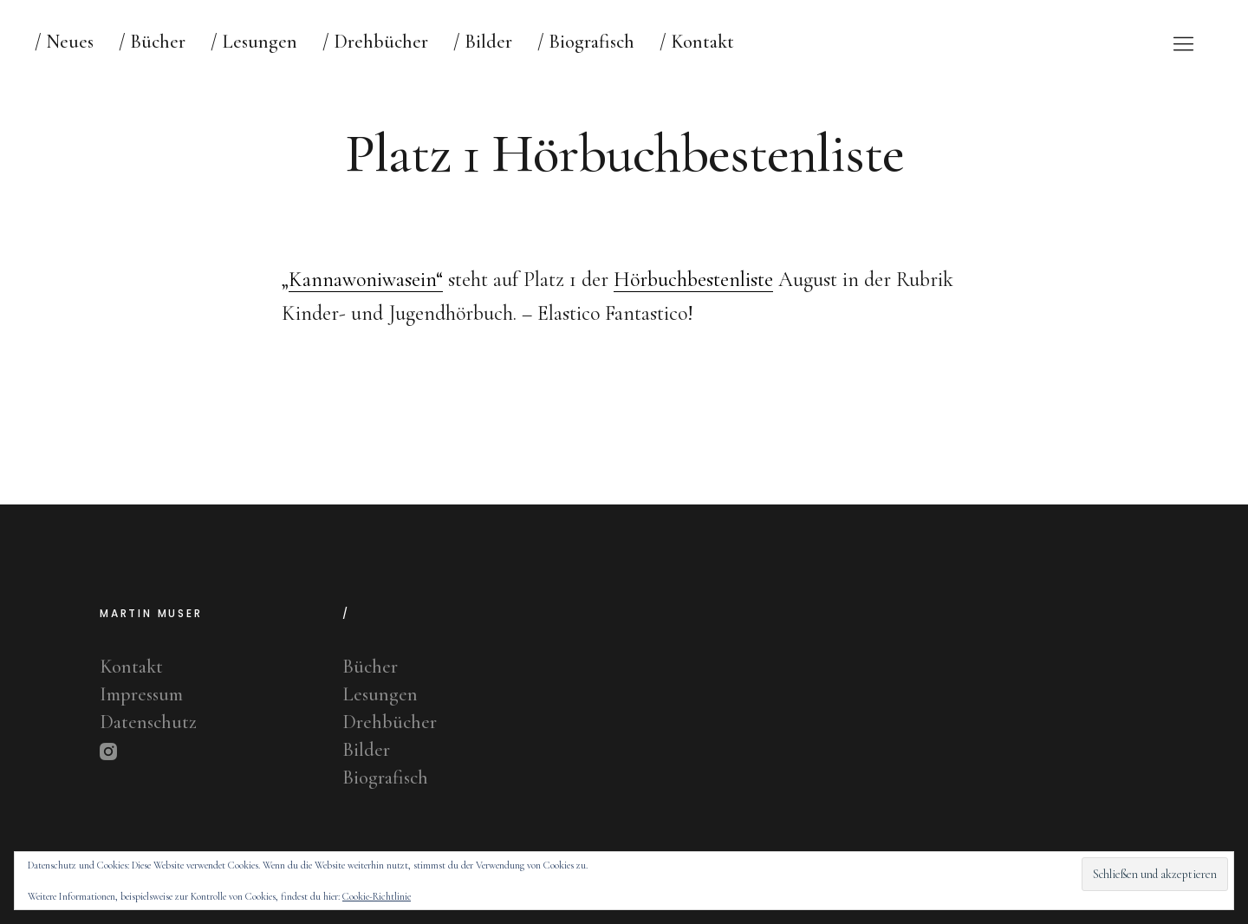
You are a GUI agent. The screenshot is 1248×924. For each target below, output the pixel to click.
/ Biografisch (585, 41)
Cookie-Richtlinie (376, 896)
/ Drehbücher (375, 41)
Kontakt (131, 666)
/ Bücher (152, 41)
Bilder (366, 750)
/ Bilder (482, 41)
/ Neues (64, 41)
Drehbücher (389, 722)
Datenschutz (148, 722)
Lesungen (380, 694)
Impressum (141, 694)
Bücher (370, 666)
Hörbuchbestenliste (693, 279)
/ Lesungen (254, 41)
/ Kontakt (697, 41)
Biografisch (385, 777)
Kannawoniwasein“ (366, 279)
